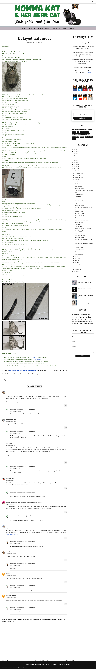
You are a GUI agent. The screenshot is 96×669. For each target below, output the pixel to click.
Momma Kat (23, 374)
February (77, 267)
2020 (75, 160)
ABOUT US (32, 28)
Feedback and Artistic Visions (84, 289)
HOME (24, 28)
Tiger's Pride (32, 357)
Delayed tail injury (79, 194)
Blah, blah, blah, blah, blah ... (82, 215)
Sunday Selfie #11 (79, 222)
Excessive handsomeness (81, 201)
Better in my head (79, 211)
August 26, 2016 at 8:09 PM (11, 575)
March (76, 265)
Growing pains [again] (84, 302)
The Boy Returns (79, 184)
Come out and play (79, 249)
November (77, 173)
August (77, 179)
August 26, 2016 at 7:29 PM (11, 553)
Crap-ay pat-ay (78, 226)
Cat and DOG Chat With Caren (14, 526)
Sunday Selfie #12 (79, 205)
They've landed (78, 181)
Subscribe (82, 118)
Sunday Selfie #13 (79, 188)
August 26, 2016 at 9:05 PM (15, 587)
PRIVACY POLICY (69, 660)
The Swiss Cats (10, 478)
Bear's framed (78, 186)
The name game (79, 254)
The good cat (78, 224)
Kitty (91, 136)
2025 (75, 149)
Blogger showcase (75, 136)
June (76, 258)
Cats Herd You (10, 551)
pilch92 (8, 573)
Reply (66, 405)
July (76, 256)
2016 (75, 168)
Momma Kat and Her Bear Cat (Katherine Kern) (22, 409)
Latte (78, 131)
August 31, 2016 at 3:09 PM (11, 597)
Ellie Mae (74, 131)
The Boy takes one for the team (85, 296)
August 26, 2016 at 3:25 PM (11, 480)
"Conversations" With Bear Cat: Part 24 (36, 363)
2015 (75, 271)
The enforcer (38, 359)
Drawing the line (79, 247)
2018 (75, 164)
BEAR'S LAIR (56, 28)
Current (16, 374)
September (77, 177)
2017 (75, 166)
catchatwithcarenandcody (12, 534)
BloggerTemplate (24, 667)
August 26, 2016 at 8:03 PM (15, 543)
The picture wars (79, 217)
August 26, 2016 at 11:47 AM (11, 393)
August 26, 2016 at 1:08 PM (11, 445)
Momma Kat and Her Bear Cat (11, 667)
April (76, 262)
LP (7, 392)
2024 (75, 151)
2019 (75, 162)
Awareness (82, 136)
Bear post (74, 139)
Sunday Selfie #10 (79, 237)
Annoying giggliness (80, 230)
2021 (75, 158)
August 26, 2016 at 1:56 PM (15, 468)
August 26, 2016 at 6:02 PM (11, 504)
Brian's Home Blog (11, 419)
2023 (75, 153)
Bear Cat (10, 374)
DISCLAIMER (6, 660)
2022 (75, 155)
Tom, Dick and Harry (80, 235)
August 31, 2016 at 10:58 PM (15, 609)
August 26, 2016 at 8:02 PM (15, 565)
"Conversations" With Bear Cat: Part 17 (46, 366)
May (76, 260)
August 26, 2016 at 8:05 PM (15, 517)
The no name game (79, 252)
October (77, 175)
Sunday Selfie (86, 131)
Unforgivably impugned (81, 198)
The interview (78, 233)
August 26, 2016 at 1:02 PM (11, 421)
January (77, 269)
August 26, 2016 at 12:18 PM (15, 411)
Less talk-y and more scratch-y (82, 220)
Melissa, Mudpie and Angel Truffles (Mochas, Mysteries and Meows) (24, 502)
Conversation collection (76, 134)
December (77, 171)
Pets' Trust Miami (79, 213)
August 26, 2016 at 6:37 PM (11, 527)
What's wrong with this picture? (83, 228)
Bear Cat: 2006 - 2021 (84, 282)
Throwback (87, 136)
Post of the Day (33, 374)
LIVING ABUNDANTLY (44, 28)
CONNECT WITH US (68, 28)
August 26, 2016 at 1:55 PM (15, 433)
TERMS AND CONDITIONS (41, 660)
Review (81, 131)
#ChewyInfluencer (86, 134)
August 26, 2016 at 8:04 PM (15, 494)
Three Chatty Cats (11, 595)
